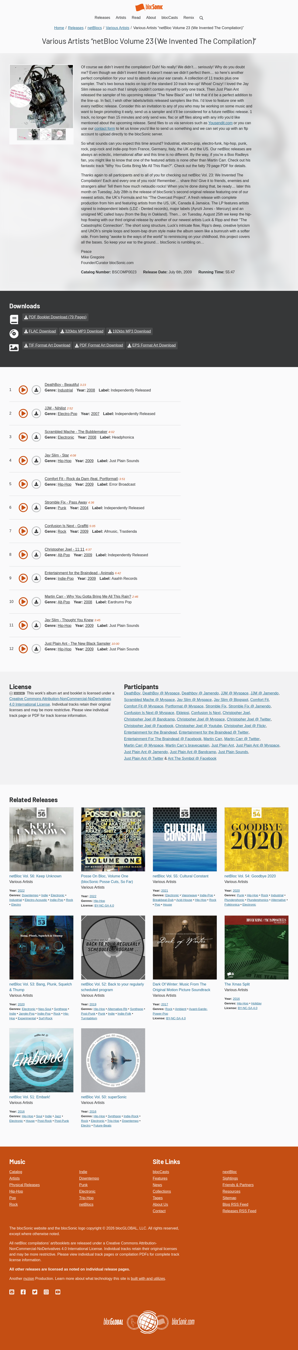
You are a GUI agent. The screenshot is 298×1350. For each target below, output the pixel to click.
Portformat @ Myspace (184, 706)
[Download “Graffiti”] (36, 530)
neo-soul (44, 1008)
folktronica (232, 904)
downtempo (30, 895)
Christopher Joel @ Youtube (199, 725)
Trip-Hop (86, 1197)
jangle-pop (26, 1013)
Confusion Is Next (205, 712)
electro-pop (67, 413)
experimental (27, 1018)
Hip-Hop (16, 1191)
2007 (95, 413)
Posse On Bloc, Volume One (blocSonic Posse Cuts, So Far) (107, 878)
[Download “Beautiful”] (36, 389)
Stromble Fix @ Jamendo (249, 706)
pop (157, 904)
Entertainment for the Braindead (150, 732)
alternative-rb (117, 1008)
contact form (105, 129)
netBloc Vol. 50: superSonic (104, 1097)
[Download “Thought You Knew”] (36, 624)
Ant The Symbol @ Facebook (192, 758)
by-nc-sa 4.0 (104, 905)
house (167, 904)
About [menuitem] (151, 18)
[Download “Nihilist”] (36, 413)
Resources (231, 1191)
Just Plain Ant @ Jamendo (146, 751)
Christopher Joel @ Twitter (249, 719)
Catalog (15, 1171)
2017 (164, 1004)
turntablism (89, 1018)
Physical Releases (24, 1184)
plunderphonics (257, 899)
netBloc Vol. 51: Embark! (29, 1097)
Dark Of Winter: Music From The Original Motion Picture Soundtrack (181, 986)
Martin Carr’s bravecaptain (187, 745)
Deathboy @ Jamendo (200, 693)
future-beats (103, 1125)
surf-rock (45, 1018)
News (157, 1184)
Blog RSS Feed (235, 1204)
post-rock (44, 1120)
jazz (58, 1115)
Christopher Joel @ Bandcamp (149, 719)
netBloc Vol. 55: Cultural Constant (180, 876)
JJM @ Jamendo (264, 693)
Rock (13, 1204)
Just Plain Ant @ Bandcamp (193, 751)
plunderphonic (234, 899)
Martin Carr (212, 738)
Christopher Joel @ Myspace (201, 719)
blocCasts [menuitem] (170, 18)
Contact (159, 1211)
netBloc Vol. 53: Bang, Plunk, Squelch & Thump (40, 986)
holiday (256, 1003)
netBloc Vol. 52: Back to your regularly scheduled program (112, 986)
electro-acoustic (36, 899)
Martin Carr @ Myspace (143, 745)
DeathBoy (132, 693)
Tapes (158, 1197)
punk (62, 507)
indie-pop (66, 578)
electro (16, 904)
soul (39, 1115)
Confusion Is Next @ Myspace (149, 712)
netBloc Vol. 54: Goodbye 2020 (250, 876)
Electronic (87, 1191)
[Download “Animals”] (36, 577)
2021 (164, 890)
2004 (84, 507)
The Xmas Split (237, 984)
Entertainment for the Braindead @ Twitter (214, 732)
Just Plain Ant (222, 745)
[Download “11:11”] (36, 554)
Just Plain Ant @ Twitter (143, 758)
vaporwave (189, 895)
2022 (21, 890)
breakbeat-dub (163, 899)
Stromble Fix (216, 706)
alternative (278, 899)
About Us (160, 1204)
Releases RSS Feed (239, 1211)
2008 (91, 390)
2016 (236, 998)
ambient (180, 1008)
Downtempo (89, 1178)
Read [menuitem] (136, 18)
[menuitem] (201, 18)
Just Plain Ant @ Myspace (257, 745)
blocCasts (161, 1171)
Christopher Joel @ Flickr (245, 725)
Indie (83, 1171)
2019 (92, 1004)
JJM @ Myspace (234, 693)
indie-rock (131, 1115)
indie (44, 895)
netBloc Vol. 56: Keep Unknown (35, 876)
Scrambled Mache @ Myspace (149, 699)
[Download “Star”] (36, 460)
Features (160, 1178)
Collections (162, 1191)
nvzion (28, 1278)
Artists (14, 1178)
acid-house (184, 899)
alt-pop (64, 554)
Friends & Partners (238, 1184)
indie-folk (124, 1013)
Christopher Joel (236, 712)
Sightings (230, 1178)
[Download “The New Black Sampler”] (36, 648)
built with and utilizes (148, 1278)
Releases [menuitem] (102, 18)
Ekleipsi (182, 712)
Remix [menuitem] (188, 18)
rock (62, 531)
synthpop (60, 1008)
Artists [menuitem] (121, 18)
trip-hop (113, 1120)
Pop (12, 1197)
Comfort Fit (259, 699)
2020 (236, 890)
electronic (66, 437)
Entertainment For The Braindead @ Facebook (163, 738)
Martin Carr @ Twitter (242, 738)
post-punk (88, 1013)
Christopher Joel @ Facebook (148, 725)
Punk (83, 1184)
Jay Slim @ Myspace (194, 699)
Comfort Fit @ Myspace (143, 706)
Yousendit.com (220, 123)
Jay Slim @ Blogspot (231, 699)
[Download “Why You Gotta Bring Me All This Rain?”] (36, 601)
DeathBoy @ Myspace (160, 693)
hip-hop (64, 460)
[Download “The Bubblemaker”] (36, 436)
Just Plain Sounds (233, 751)
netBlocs (86, 1204)
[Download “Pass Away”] (36, 507)
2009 (89, 460)
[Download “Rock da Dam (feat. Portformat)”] (36, 483)
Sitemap (229, 1197)
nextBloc (230, 1171)
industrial (65, 390)
